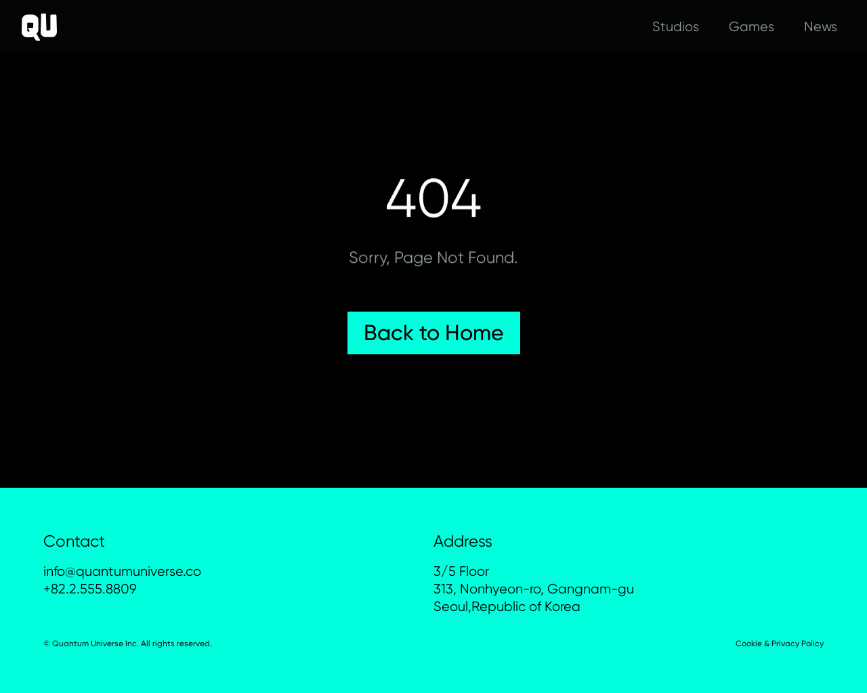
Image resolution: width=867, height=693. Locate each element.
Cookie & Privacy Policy (780, 643)
